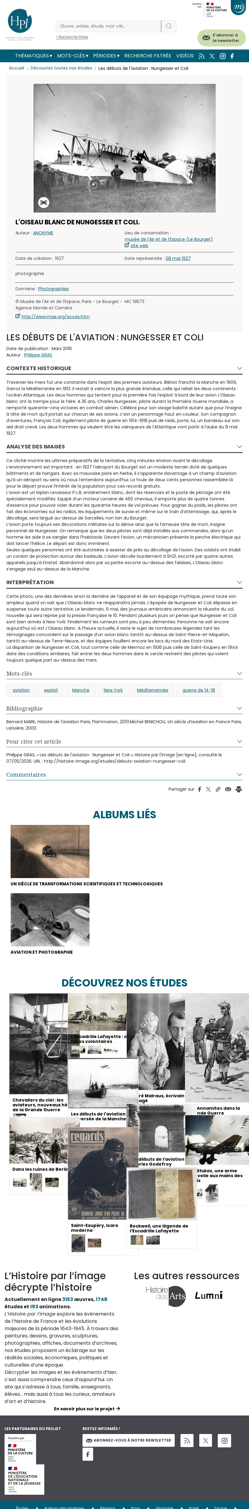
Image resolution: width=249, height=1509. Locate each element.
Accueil (17, 68)
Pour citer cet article (33, 741)
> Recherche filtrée (72, 36)
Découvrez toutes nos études (62, 68)
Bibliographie (24, 708)
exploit (51, 690)
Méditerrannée (152, 690)
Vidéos (185, 55)
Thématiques (32, 55)
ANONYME (43, 233)
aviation (21, 690)
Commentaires (26, 774)
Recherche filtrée (147, 55)
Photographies (53, 289)
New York (113, 690)
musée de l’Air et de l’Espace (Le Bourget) (169, 239)
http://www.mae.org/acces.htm (56, 317)
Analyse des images (35, 446)
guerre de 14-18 (199, 690)
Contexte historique (38, 368)
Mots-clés (71, 55)
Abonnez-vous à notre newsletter (128, 1440)
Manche (80, 690)
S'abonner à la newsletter (226, 37)
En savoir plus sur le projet (84, 1409)
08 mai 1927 (178, 258)
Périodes (104, 55)
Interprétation (30, 582)
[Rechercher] (108, 26)
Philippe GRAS (38, 355)
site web (139, 246)
